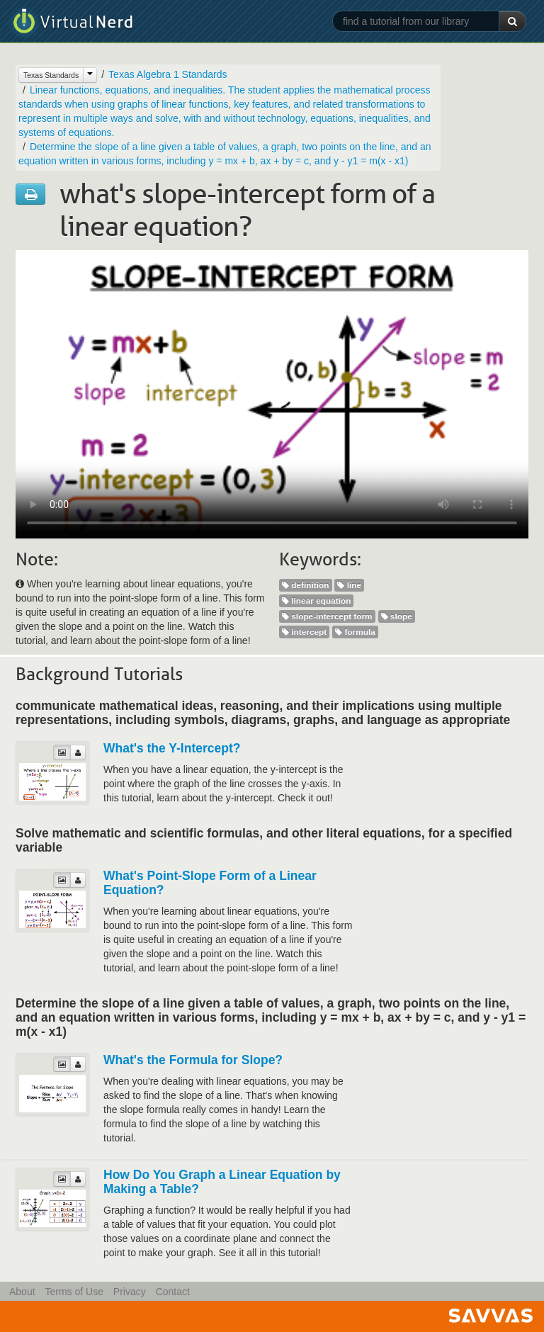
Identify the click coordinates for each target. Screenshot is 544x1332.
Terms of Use (74, 1291)
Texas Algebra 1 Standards (167, 74)
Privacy (129, 1291)
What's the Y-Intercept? (171, 748)
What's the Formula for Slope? (193, 1060)
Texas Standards (51, 75)
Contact (173, 1291)
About (22, 1291)
